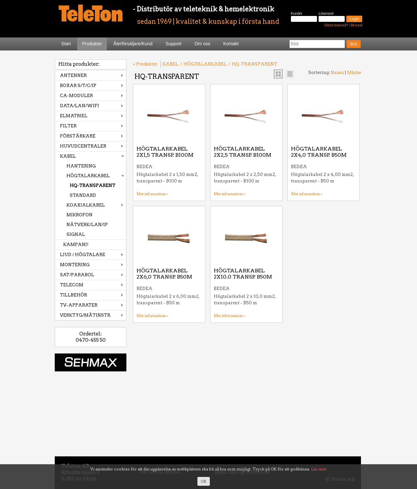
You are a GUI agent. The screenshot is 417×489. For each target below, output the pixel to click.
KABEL (68, 156)
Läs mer (319, 469)
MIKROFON (79, 214)
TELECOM (71, 284)
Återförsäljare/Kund (132, 43)
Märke (354, 72)
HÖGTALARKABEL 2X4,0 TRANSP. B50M (319, 152)
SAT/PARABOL (77, 274)
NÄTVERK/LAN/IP (87, 224)
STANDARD (83, 195)
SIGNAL (75, 234)
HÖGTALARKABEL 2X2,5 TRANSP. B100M (242, 152)
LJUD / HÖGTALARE (82, 254)
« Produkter (145, 64)
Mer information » (152, 194)
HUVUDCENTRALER (83, 146)
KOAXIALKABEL (85, 205)
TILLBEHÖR (73, 295)
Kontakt (230, 43)
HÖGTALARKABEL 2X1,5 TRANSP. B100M (165, 152)
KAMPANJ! (76, 244)
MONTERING (75, 264)
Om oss (202, 43)
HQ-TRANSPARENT (92, 185)
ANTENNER (73, 75)
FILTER (68, 125)
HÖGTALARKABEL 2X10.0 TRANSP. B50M (243, 273)
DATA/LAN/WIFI (79, 105)
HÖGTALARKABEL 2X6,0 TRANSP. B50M (164, 273)
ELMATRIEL (73, 115)
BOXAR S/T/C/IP (78, 85)
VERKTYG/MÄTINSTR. (85, 315)
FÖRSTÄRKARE (77, 136)
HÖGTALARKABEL (88, 175)
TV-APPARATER (78, 305)
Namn (337, 72)
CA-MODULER (76, 95)
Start (66, 43)
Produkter (92, 43)
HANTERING (81, 166)
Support (173, 43)
